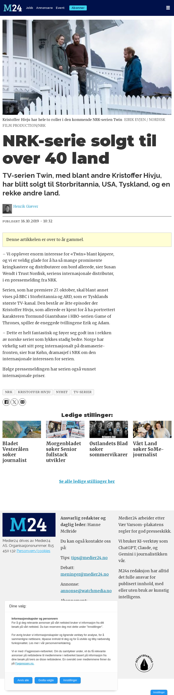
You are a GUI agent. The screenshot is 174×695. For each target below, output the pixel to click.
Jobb (29, 8)
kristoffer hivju (34, 392)
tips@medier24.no (89, 557)
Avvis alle (23, 680)
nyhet (62, 392)
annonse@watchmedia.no (86, 590)
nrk (8, 392)
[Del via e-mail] (22, 402)
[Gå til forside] (13, 8)
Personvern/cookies (33, 551)
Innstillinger (159, 692)
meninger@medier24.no (84, 574)
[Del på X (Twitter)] (14, 402)
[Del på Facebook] (6, 402)
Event (60, 8)
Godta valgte (46, 680)
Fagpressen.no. (24, 663)
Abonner (78, 8)
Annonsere (44, 8)
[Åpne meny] (168, 8)
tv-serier (83, 392)
